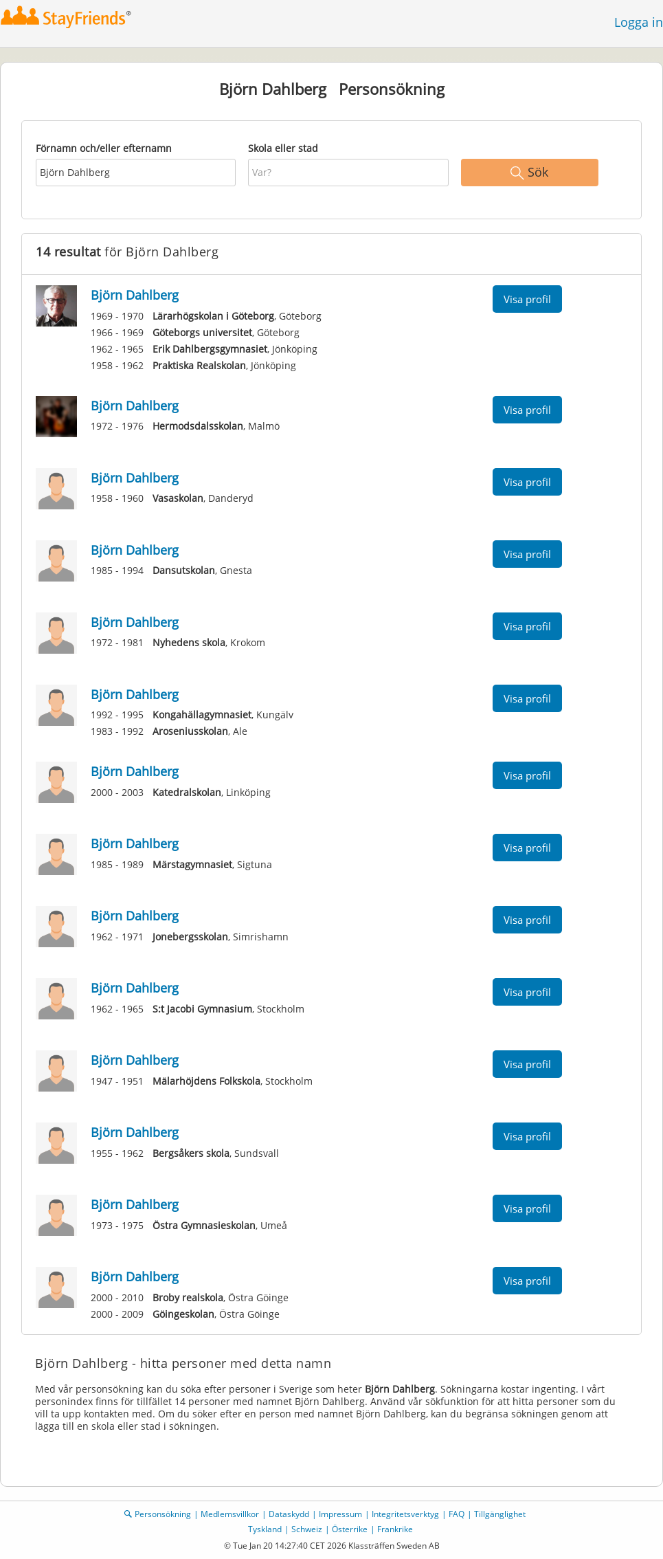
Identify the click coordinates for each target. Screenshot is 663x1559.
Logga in (638, 22)
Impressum (340, 1514)
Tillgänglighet (500, 1514)
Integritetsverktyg (405, 1514)
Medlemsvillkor (230, 1514)
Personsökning (163, 1514)
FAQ (456, 1514)
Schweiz (306, 1529)
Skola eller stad (283, 148)
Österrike (350, 1529)
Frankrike (395, 1529)
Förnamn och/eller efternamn (104, 148)
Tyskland (265, 1529)
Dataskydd (289, 1514)
